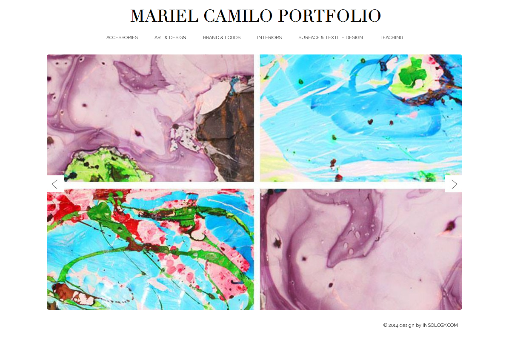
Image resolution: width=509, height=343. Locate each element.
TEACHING (391, 37)
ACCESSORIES (122, 37)
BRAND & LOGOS (221, 37)
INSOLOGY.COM (440, 325)
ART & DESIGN (170, 37)
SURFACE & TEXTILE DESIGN (330, 37)
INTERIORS (269, 37)
